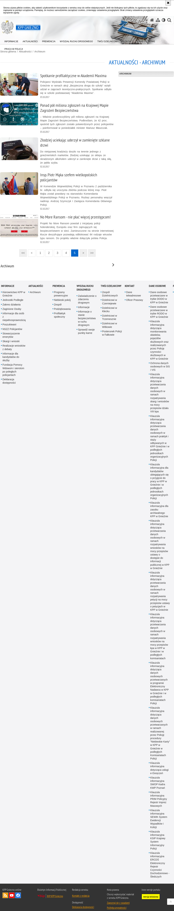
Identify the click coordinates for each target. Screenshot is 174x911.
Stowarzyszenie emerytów (11, 651)
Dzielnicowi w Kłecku (109, 625)
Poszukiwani (9, 640)
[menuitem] (11, 40)
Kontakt (130, 602)
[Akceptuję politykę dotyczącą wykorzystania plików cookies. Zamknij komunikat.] (168, 3)
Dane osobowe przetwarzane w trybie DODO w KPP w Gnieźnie (159, 613)
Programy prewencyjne (61, 610)
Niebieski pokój (62, 615)
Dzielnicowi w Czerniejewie (109, 617)
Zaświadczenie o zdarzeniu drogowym (87, 615)
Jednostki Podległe (12, 615)
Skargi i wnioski (10, 657)
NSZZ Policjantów (12, 644)
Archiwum (39, 51)
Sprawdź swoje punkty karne (86, 647)
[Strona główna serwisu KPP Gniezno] (152, 20)
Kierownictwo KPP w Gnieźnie (13, 610)
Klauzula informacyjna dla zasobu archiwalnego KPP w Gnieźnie (159, 825)
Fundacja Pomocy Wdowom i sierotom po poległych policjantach (13, 685)
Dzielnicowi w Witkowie (109, 641)
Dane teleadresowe (133, 610)
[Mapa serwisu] (158, 20)
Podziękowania (62, 624)
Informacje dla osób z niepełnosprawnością (14, 632)
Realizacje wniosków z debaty (13, 663)
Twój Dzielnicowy (111, 602)
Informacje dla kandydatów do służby (10, 673)
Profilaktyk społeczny (59, 631)
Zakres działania (11, 620)
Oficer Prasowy (134, 615)
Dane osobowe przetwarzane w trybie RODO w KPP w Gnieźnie (159, 627)
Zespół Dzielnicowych (110, 610)
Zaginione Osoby (11, 624)
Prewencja (59, 602)
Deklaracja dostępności (9, 697)
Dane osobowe (157, 602)
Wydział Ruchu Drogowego (85, 603)
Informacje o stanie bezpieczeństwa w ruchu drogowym (87, 634)
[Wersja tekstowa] (164, 20)
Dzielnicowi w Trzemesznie (109, 633)
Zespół (57, 620)
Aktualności (35, 602)
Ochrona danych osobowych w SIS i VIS (160, 682)
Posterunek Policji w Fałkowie (112, 649)
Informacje (7, 602)
